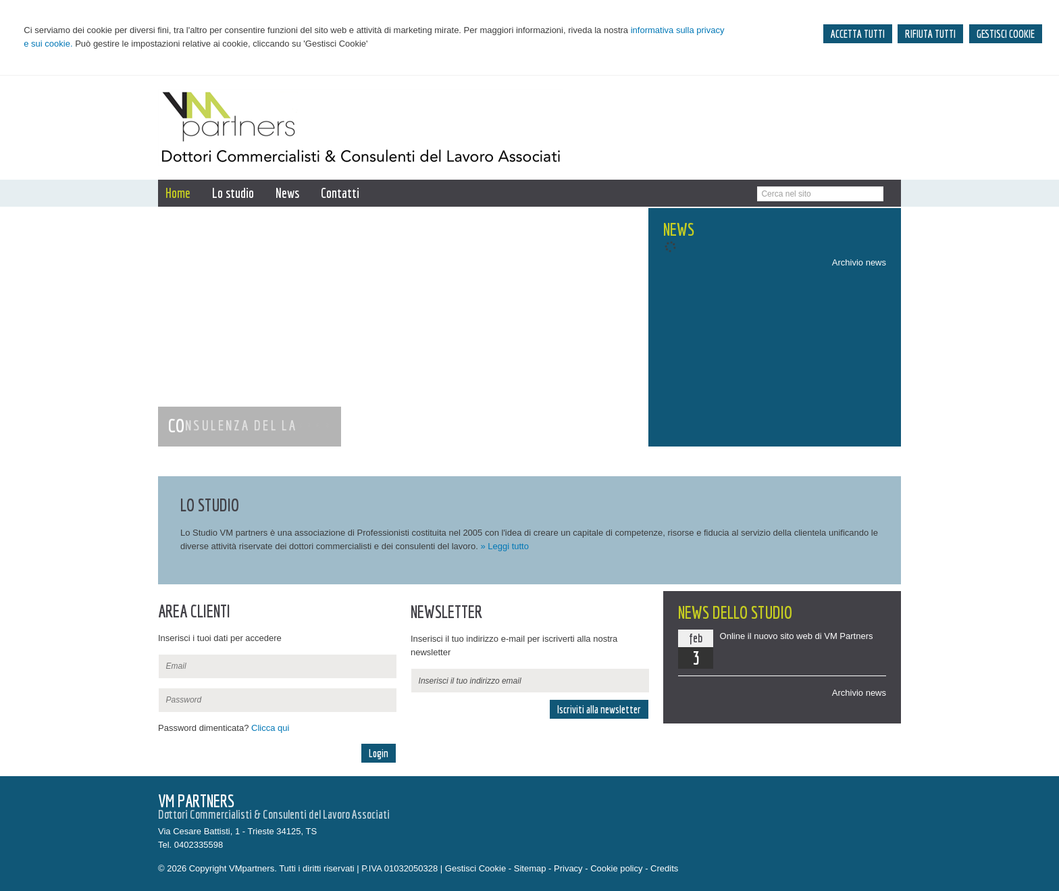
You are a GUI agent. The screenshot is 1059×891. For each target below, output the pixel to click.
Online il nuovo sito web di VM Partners (796, 636)
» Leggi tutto (504, 546)
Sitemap (530, 868)
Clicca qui (270, 728)
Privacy (568, 868)
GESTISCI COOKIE (1006, 34)
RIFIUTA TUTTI (930, 34)
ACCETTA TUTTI (858, 34)
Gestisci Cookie (475, 868)
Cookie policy (616, 868)
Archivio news (859, 262)
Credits (664, 868)
